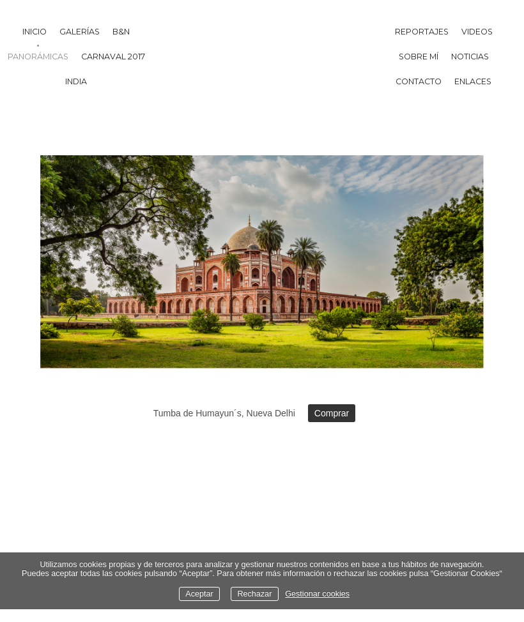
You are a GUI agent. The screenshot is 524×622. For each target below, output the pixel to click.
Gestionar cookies (317, 593)
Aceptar (199, 593)
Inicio (34, 31)
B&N (121, 31)
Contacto (419, 81)
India (76, 81)
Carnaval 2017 (113, 56)
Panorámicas (38, 56)
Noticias (470, 56)
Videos (477, 31)
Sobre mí (418, 56)
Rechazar (254, 593)
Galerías (79, 31)
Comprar (331, 413)
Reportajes (422, 31)
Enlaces (472, 81)
